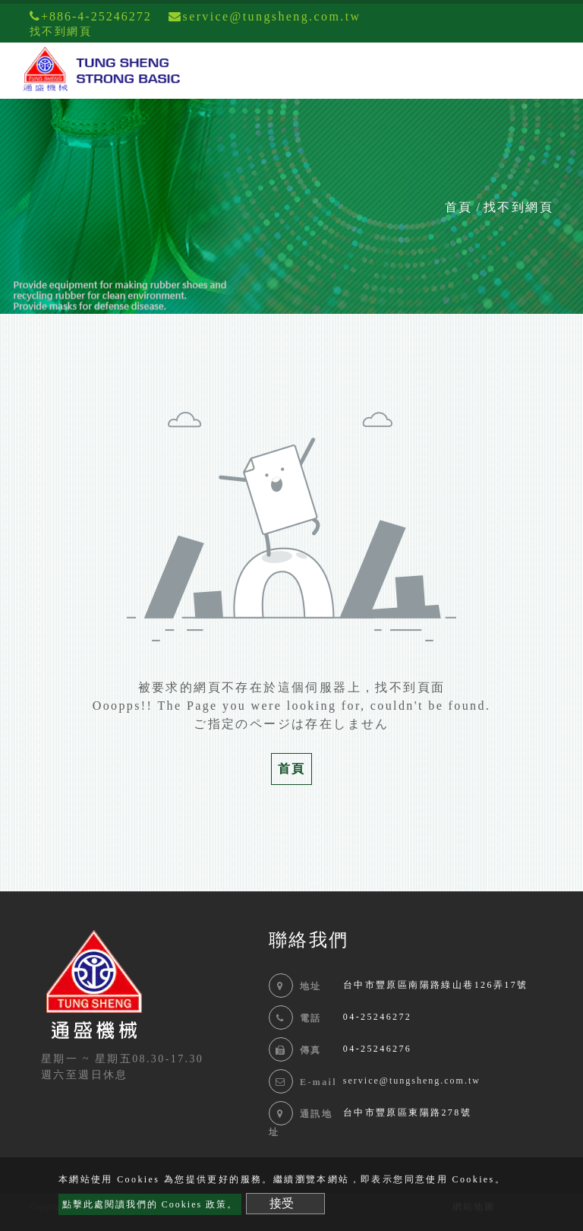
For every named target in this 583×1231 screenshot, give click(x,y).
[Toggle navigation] (549, 70)
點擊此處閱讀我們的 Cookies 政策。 (150, 1204)
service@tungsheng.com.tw (412, 1080)
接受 (281, 1203)
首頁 (458, 207)
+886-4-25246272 (91, 16)
